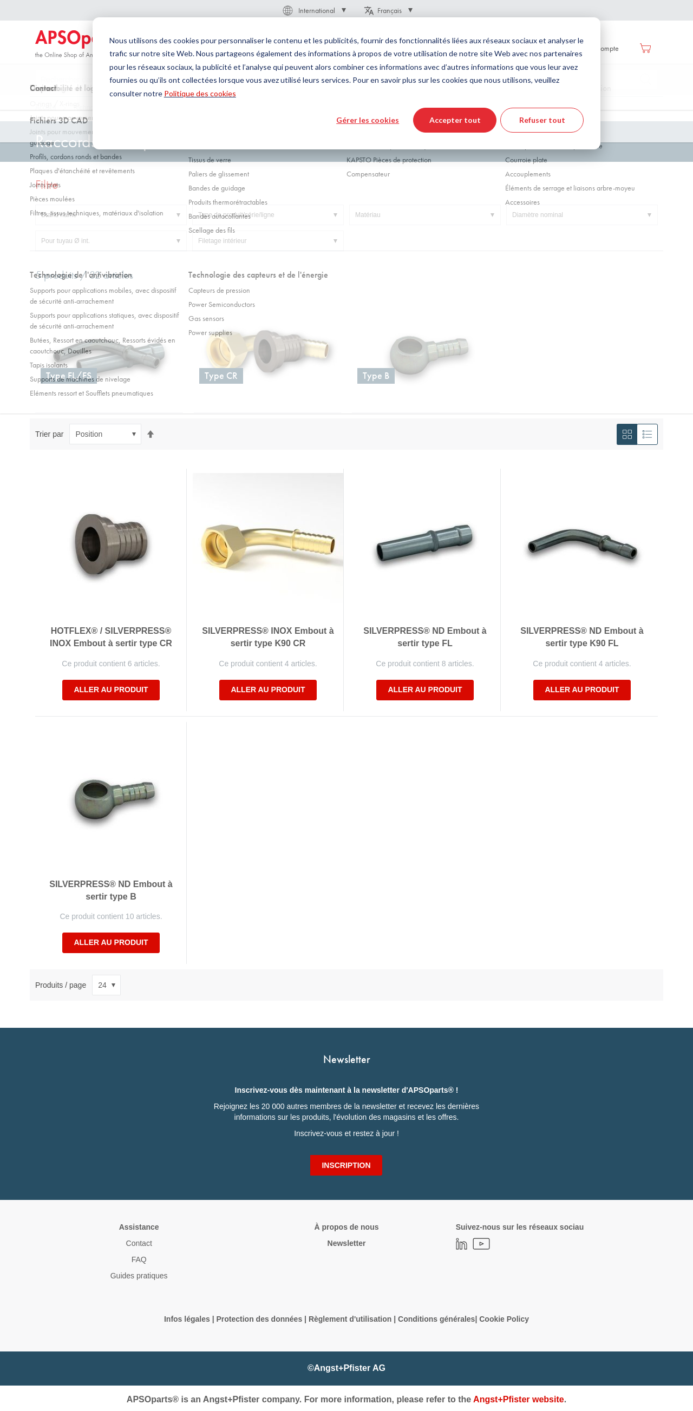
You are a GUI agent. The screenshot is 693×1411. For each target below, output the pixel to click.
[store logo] (81, 44)
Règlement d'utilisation (350, 1319)
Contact (139, 1243)
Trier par (49, 434)
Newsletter (347, 1243)
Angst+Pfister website (518, 1399)
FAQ (139, 1259)
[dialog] (346, 83)
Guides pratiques (139, 1275)
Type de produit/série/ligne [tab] (236, 215)
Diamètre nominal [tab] (537, 215)
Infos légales (187, 1319)
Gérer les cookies (367, 119)
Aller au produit (111, 689)
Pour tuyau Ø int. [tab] (65, 241)
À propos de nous (346, 1227)
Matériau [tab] (368, 215)
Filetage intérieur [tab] (222, 241)
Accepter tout (455, 119)
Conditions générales (436, 1319)
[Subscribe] (346, 1165)
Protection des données (259, 1319)
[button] (313, 10)
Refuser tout (542, 119)
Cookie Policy (504, 1319)
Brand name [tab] (58, 215)
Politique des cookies (200, 93)
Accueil (45, 107)
